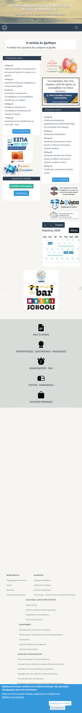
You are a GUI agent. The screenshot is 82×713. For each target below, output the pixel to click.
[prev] (45, 225)
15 (62, 258)
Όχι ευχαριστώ (57, 708)
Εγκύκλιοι (11, 590)
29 (46, 240)
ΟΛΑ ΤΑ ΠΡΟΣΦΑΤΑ (60, 179)
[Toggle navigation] (76, 27)
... (12, 75)
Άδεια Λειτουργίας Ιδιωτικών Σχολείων (34, 659)
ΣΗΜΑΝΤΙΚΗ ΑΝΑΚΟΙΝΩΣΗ (54, 134)
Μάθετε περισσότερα (13, 697)
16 (67, 258)
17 (72, 258)
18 (78, 258)
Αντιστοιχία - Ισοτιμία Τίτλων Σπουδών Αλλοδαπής (54, 595)
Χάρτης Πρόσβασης (54, 20)
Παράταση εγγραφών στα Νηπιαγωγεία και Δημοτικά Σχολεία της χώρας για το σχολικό (20, 72)
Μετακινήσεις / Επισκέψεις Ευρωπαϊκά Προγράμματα (41, 634)
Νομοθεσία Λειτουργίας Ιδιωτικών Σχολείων (36, 669)
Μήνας (74, 230)
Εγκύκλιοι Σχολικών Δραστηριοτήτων (41, 610)
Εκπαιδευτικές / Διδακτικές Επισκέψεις (35, 630)
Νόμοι (9, 585)
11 (78, 249)
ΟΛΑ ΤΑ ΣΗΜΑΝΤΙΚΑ (21, 131)
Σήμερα (59, 224)
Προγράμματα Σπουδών (16, 580)
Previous (1, 289)
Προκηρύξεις (24, 639)
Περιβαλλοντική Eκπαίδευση (37, 615)
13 (51, 258)
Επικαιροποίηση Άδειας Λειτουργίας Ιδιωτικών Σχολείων (41, 664)
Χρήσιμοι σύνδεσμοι (42, 580)
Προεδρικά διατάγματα (16, 595)
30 (51, 240)
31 (57, 240)
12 (46, 258)
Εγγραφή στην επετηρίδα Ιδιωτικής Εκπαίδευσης (38, 674)
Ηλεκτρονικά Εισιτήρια (28, 649)
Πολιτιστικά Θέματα (34, 619)
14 (57, 258)
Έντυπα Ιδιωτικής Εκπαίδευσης (30, 678)
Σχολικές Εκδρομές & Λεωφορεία (32, 644)
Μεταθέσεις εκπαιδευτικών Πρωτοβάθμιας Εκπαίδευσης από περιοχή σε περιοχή (18, 110)
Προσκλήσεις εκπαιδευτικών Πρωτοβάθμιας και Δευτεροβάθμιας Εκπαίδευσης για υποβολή (19, 96)
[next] (51, 225)
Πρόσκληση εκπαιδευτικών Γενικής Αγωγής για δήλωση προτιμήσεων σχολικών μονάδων (58, 145)
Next (80, 289)
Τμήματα (21, 20)
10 (72, 249)
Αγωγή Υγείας (31, 605)
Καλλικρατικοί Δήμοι (42, 585)
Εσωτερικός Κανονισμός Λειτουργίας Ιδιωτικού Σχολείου (41, 683)
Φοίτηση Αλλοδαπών (42, 590)
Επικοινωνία (35, 20)
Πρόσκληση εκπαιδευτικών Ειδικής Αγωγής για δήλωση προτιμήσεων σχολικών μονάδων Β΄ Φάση (58, 158)
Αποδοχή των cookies (60, 703)
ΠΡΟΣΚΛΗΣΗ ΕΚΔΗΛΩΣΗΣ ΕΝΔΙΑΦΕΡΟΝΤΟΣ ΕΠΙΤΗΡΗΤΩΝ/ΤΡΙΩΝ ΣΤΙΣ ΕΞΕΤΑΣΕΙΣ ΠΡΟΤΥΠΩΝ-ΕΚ (59, 123)
